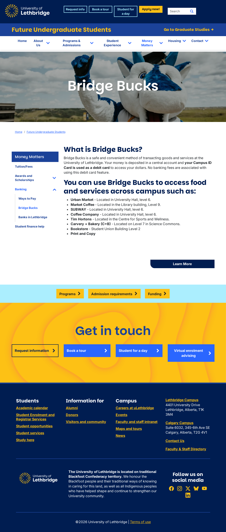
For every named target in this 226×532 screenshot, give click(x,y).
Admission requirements (111, 294)
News (120, 435)
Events (121, 415)
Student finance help (29, 226)
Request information (32, 350)
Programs (67, 294)
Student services (30, 433)
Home (22, 41)
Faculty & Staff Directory (186, 449)
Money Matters (147, 43)
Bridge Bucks (28, 208)
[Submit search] (191, 11)
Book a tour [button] (100, 9)
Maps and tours (129, 428)
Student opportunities (34, 426)
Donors (72, 415)
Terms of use (140, 522)
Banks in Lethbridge (32, 217)
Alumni (72, 408)
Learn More (182, 264)
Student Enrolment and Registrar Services (35, 417)
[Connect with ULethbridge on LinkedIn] (187, 495)
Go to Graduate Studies (189, 29)
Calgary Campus (179, 423)
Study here (25, 440)
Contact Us (175, 441)
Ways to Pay (27, 198)
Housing (174, 41)
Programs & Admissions (72, 43)
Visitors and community (86, 422)
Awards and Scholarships (24, 178)
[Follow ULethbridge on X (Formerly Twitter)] (187, 488)
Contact (197, 41)
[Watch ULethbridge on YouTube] (204, 488)
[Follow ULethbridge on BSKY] (196, 488)
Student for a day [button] (125, 11)
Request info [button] (75, 9)
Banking (21, 189)
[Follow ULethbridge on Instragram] (179, 488)
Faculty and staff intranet (137, 422)
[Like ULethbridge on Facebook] (171, 488)
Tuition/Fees (24, 166)
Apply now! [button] (151, 9)
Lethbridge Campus (182, 400)
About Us (38, 43)
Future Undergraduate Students (61, 30)
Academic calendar (32, 408)
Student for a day (133, 350)
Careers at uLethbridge (135, 408)
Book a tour (76, 350)
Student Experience (112, 43)
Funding (154, 294)
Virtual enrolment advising (188, 352)
